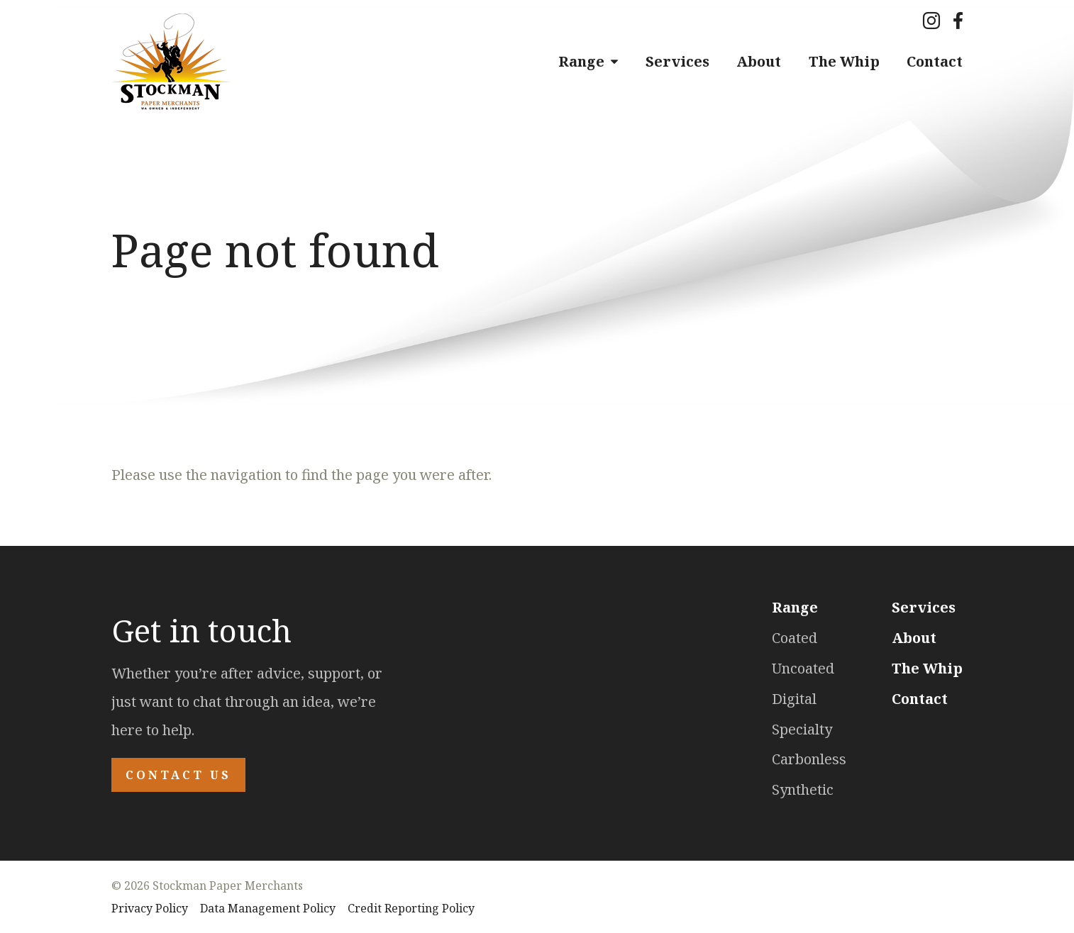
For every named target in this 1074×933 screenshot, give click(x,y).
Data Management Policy (268, 908)
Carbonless (809, 759)
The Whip (844, 61)
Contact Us (178, 775)
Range (581, 61)
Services (677, 61)
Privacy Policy (149, 908)
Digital (794, 698)
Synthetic (803, 789)
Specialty (802, 729)
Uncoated (803, 668)
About (758, 61)
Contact (935, 61)
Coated (794, 637)
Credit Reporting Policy (411, 908)
